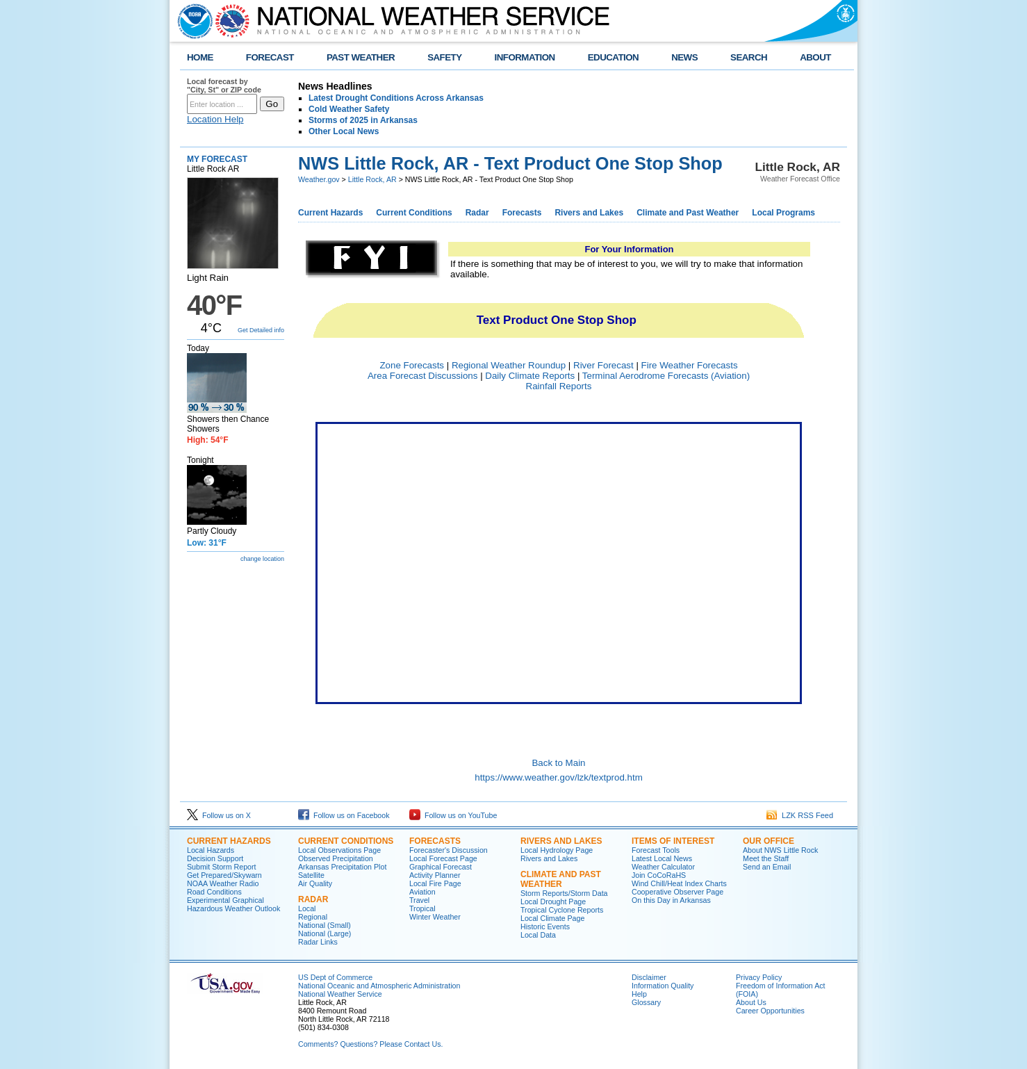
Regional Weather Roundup (509, 365)
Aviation (422, 892)
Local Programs (783, 213)
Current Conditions (414, 213)
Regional (312, 917)
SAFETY (444, 57)
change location (262, 558)
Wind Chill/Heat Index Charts (679, 883)
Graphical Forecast (440, 867)
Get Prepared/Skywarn (224, 875)
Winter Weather (435, 917)
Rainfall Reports (559, 386)
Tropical (422, 908)
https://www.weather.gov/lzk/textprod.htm (559, 777)
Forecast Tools (656, 850)
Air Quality (315, 883)
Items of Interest (673, 841)
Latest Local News (662, 858)
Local (306, 908)
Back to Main (558, 763)
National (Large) (324, 933)
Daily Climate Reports (530, 375)
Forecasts (522, 213)
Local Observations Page (339, 850)
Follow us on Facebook (344, 815)
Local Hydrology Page (556, 850)
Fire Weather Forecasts (689, 365)
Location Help (215, 119)
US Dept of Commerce (335, 977)
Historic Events (545, 926)
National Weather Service (340, 994)
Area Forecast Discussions (423, 375)
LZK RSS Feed (799, 815)
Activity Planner (434, 875)
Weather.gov (319, 179)
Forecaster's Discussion (448, 850)
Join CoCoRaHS (659, 875)
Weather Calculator (663, 867)
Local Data (538, 935)
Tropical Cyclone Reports (561, 910)
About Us (751, 1002)
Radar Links (318, 942)
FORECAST (270, 57)
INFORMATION (525, 57)
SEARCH (748, 57)
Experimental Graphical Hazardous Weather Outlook (233, 904)
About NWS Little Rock (780, 850)
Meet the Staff (766, 858)
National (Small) (324, 925)
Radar (477, 213)
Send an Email (767, 867)
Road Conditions (214, 892)
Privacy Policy (759, 977)
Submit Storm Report (221, 867)
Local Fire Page (435, 883)
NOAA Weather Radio (222, 883)
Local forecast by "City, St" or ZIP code (224, 85)
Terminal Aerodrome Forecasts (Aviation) (666, 375)
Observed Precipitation (335, 858)
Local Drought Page (553, 901)
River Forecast (603, 365)
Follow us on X (219, 815)
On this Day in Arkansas (671, 900)
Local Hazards (210, 850)
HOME (200, 57)
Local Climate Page (552, 918)
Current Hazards (330, 213)
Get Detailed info (261, 330)
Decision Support (215, 858)
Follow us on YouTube (453, 815)
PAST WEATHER (361, 57)
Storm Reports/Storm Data (564, 893)
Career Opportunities (770, 1010)
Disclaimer (649, 977)
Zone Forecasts (411, 365)
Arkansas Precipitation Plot (342, 867)
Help (639, 994)
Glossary (646, 1002)
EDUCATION (613, 57)
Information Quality (662, 985)
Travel (419, 900)
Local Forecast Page (443, 858)
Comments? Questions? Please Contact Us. (370, 1044)
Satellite (311, 875)
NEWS (684, 57)
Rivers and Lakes (588, 213)
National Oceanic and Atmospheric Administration (379, 985)
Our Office (768, 841)
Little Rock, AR (372, 179)
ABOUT (815, 57)
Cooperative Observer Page (677, 892)
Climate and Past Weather (687, 213)
